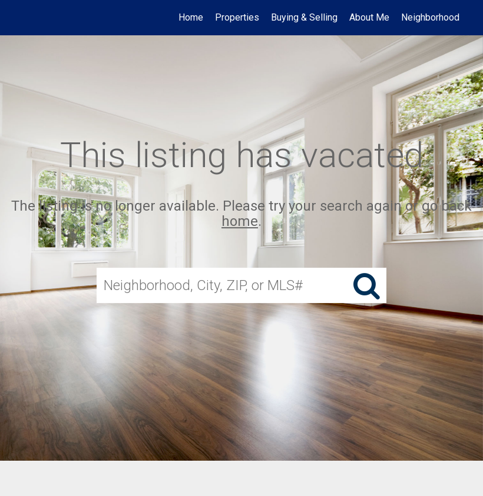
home (239, 222)
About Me (369, 17)
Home (190, 17)
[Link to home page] (27, 17)
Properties (237, 17)
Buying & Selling (304, 17)
